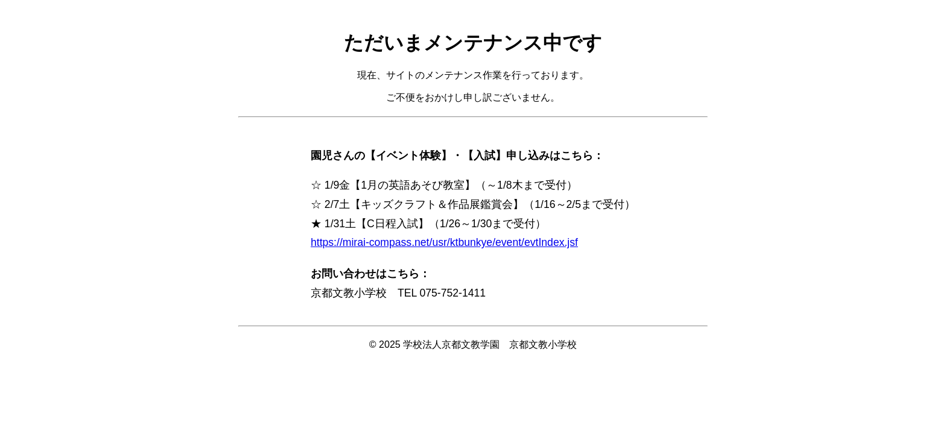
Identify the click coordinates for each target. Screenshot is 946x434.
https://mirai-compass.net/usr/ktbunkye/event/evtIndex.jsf (444, 242)
